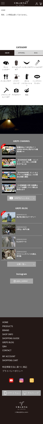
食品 (26, 95)
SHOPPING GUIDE (10, 338)
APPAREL (21, 53)
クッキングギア (6, 81)
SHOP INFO (7, 334)
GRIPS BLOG (21, 208)
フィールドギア (37, 67)
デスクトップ (31, 393)
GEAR (7, 53)
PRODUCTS (7, 326)
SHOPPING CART (10, 360)
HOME (3, 10)
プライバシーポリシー (12, 371)
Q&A (4, 346)
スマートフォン (11, 393)
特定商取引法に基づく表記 (14, 367)
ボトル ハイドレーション (27, 83)
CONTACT (6, 350)
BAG (35, 53)
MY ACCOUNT (8, 356)
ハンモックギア (27, 67)
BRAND (5, 330)
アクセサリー (16, 95)
